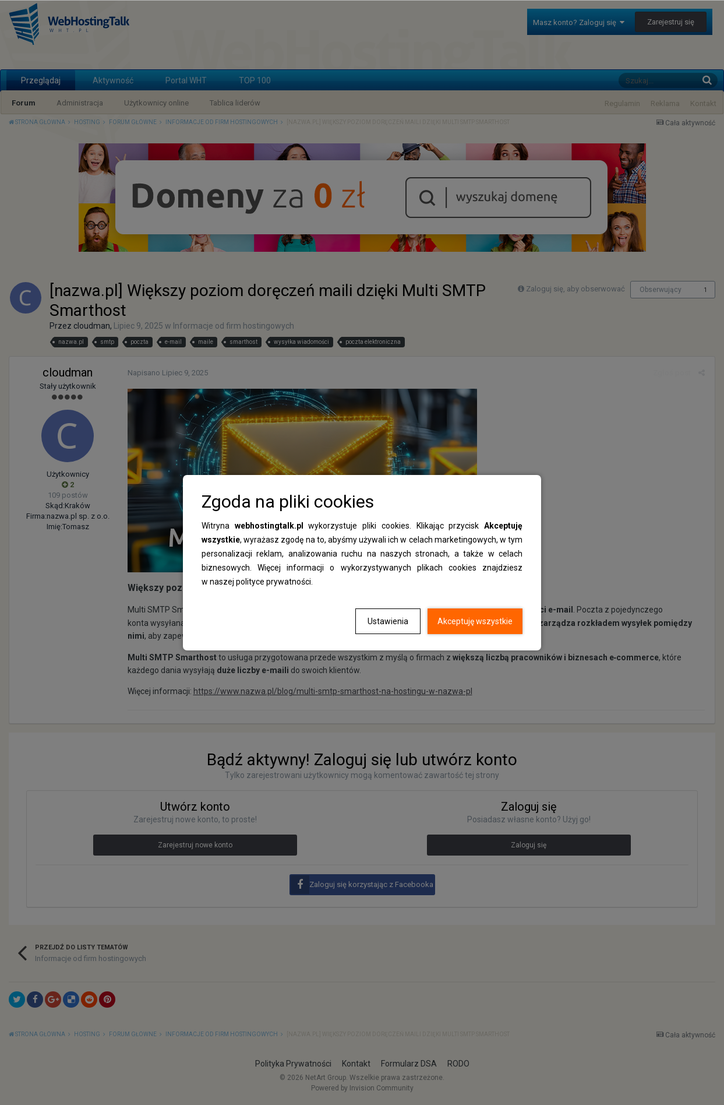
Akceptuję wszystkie (475, 621)
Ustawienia (388, 621)
